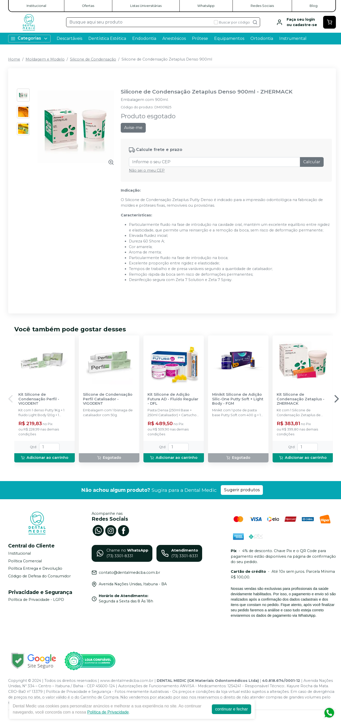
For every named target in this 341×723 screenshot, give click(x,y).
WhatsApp (206, 6)
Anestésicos (174, 38)
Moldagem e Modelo (45, 59)
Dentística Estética (107, 38)
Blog (314, 6)
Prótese (200, 38)
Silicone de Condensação (93, 59)
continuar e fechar (231, 709)
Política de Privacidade (108, 712)
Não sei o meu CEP (147, 170)
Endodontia (144, 38)
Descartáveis (69, 38)
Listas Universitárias (146, 6)
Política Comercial (25, 561)
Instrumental (293, 38)
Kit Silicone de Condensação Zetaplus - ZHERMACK (300, 399)
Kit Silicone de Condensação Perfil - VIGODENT (38, 399)
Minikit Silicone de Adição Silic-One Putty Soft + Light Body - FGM (237, 399)
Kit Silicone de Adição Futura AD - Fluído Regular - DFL (173, 399)
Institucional (36, 6)
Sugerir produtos (242, 489)
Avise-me (133, 127)
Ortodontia (261, 38)
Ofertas (88, 6)
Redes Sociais (262, 6)
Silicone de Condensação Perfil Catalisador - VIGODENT (107, 399)
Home (14, 59)
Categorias (29, 38)
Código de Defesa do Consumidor (39, 576)
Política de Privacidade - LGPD (36, 600)
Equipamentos (229, 38)
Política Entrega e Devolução (35, 568)
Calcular (311, 161)
